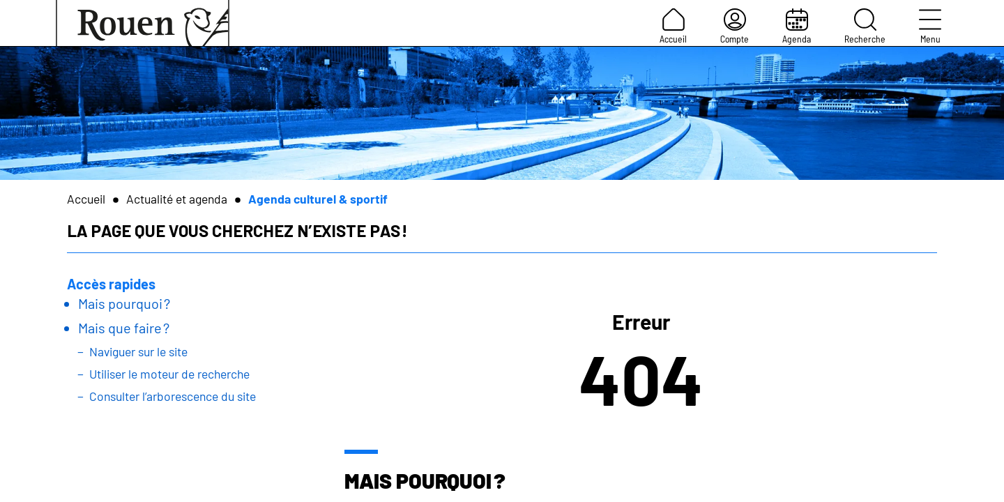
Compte (734, 26)
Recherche (864, 26)
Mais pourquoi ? (124, 303)
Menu (930, 26)
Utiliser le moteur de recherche (169, 373)
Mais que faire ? (123, 327)
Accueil (673, 26)
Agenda (796, 26)
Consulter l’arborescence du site (172, 396)
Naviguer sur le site (138, 351)
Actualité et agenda (176, 198)
